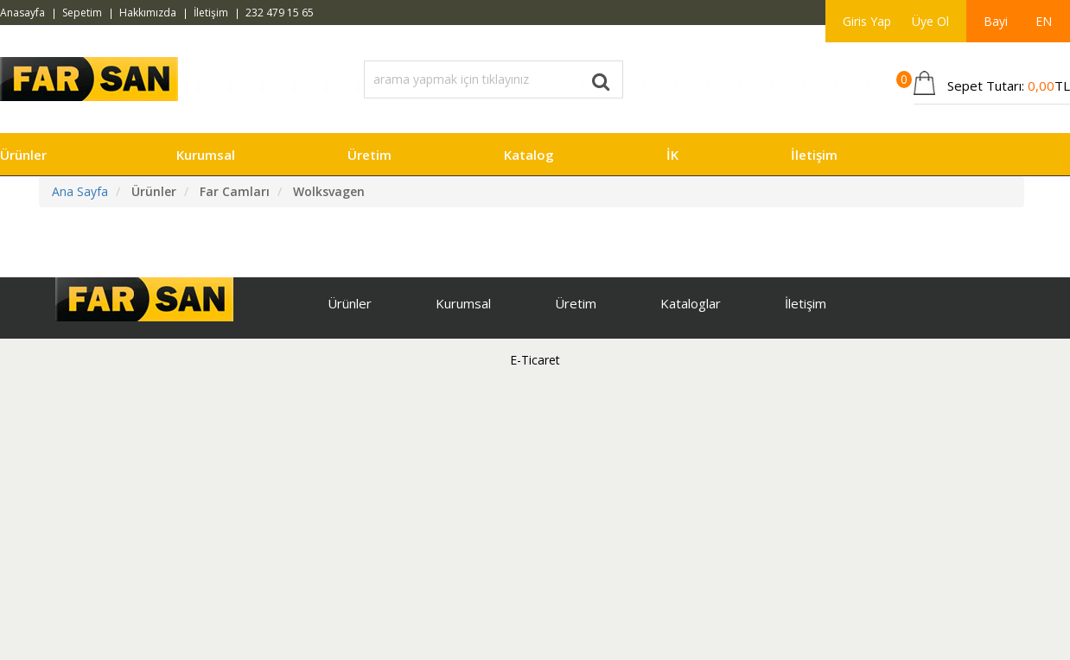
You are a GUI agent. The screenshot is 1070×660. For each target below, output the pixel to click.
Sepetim (82, 12)
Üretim (369, 154)
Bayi (996, 21)
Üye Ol (930, 21)
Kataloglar (690, 303)
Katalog (529, 154)
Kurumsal (205, 154)
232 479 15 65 (279, 12)
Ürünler (23, 154)
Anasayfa (22, 12)
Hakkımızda (147, 12)
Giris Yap (867, 21)
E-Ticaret (535, 360)
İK (672, 154)
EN (1043, 21)
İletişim (211, 12)
